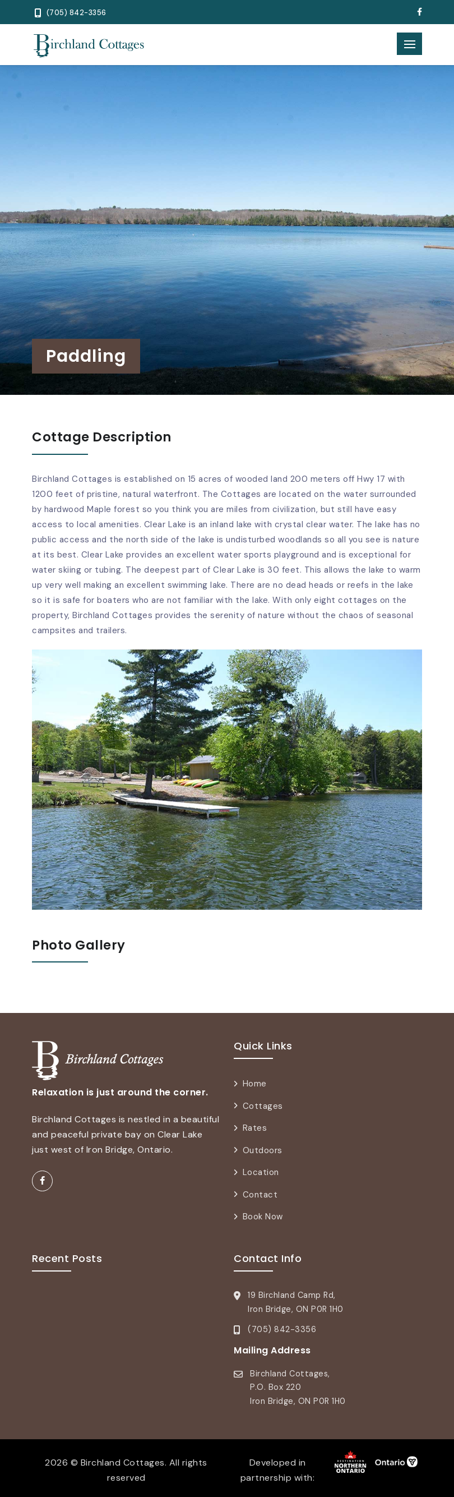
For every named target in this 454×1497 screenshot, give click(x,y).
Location (261, 1172)
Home (255, 1083)
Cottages (263, 1106)
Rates (255, 1128)
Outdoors (262, 1150)
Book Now (263, 1216)
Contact (260, 1194)
